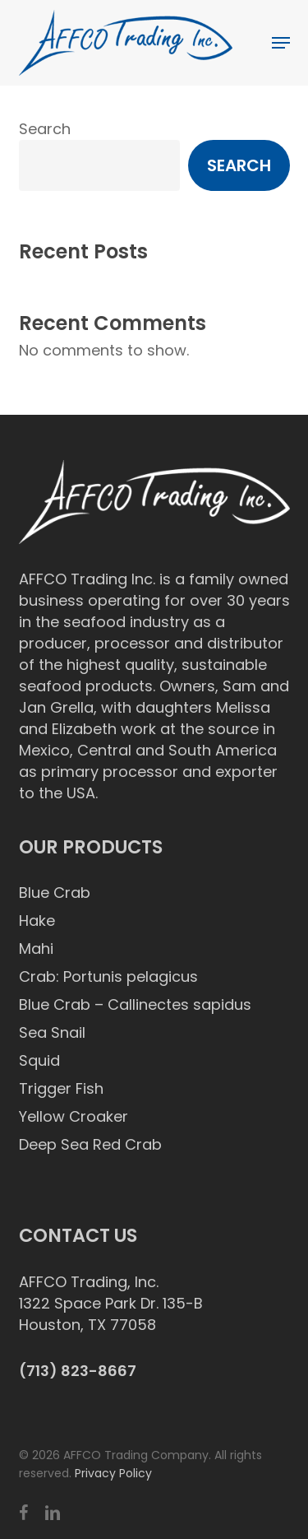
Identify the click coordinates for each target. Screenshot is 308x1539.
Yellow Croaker (73, 1116)
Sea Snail (52, 1032)
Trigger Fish (61, 1088)
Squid (39, 1060)
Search (45, 129)
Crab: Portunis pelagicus (108, 976)
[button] (281, 43)
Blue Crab (54, 892)
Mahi (36, 948)
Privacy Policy (113, 1473)
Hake (37, 920)
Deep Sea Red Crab (90, 1144)
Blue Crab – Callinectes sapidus (135, 1004)
